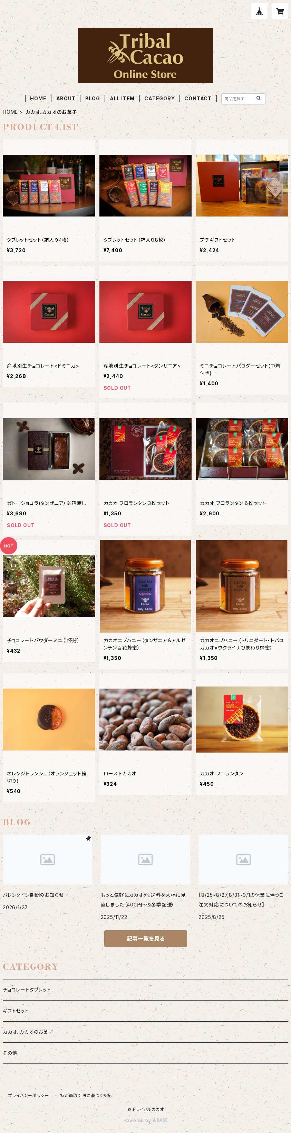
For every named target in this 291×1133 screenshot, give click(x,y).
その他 (10, 1053)
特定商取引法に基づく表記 (86, 1095)
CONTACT (198, 98)
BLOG (92, 98)
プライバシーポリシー (28, 1095)
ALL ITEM (122, 98)
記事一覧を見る (146, 938)
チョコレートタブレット (27, 990)
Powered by (146, 1120)
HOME (38, 98)
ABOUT (66, 98)
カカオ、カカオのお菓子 (28, 1032)
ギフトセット (16, 1011)
